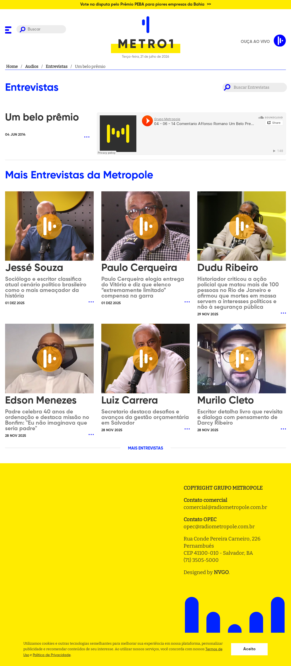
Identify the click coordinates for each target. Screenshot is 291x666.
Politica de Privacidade (52, 655)
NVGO (221, 572)
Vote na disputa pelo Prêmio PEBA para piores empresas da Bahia (142, 5)
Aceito (249, 649)
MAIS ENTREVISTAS (145, 448)
